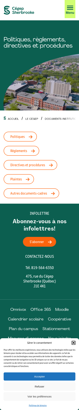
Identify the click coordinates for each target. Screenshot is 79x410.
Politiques (22, 136)
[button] (73, 343)
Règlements (23, 151)
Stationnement (56, 328)
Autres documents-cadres (33, 193)
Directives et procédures (32, 165)
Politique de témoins (38, 405)
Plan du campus (23, 328)
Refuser (39, 386)
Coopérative (59, 319)
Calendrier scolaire (26, 319)
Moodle (62, 309)
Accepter (39, 376)
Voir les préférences (39, 396)
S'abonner (42, 242)
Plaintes (21, 179)
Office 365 (41, 309)
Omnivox (18, 309)
